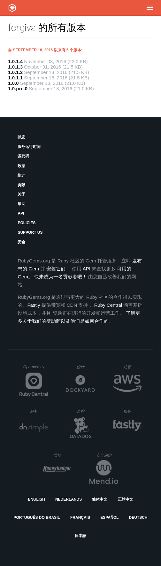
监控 (86, 411)
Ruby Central (108, 305)
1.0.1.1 (15, 77)
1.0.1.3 (15, 67)
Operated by (35, 369)
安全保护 (107, 455)
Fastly (33, 305)
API (21, 213)
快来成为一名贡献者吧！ (60, 276)
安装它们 (55, 268)
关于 (21, 194)
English (36, 499)
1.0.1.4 (15, 61)
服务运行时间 (29, 146)
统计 (21, 175)
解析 (39, 411)
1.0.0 (13, 83)
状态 (21, 137)
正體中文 (125, 499)
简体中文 (99, 499)
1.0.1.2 (15, 72)
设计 (86, 366)
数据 (21, 166)
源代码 (23, 156)
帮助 (21, 204)
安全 (21, 242)
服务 (132, 411)
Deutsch (138, 517)
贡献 (21, 185)
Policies (26, 223)
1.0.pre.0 (17, 88)
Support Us (30, 232)
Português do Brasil (37, 517)
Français (80, 517)
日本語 (80, 535)
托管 (131, 366)
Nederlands (68, 499)
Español (109, 517)
